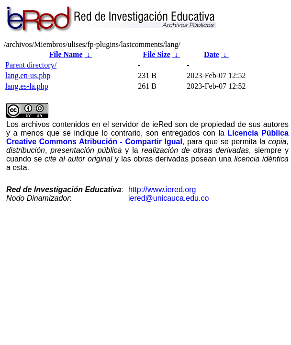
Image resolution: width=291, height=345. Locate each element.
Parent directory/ (30, 65)
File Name (66, 54)
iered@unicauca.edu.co (168, 198)
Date (211, 54)
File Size (156, 54)
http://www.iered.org (162, 189)
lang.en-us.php (27, 75)
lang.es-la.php (26, 86)
